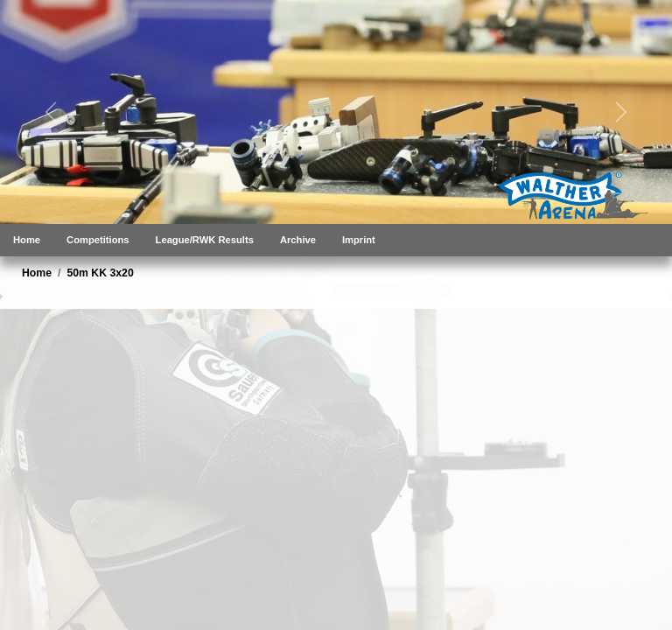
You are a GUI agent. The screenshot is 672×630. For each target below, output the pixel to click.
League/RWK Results (205, 239)
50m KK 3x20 (99, 273)
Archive (298, 239)
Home (26, 239)
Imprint (358, 239)
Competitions (97, 239)
